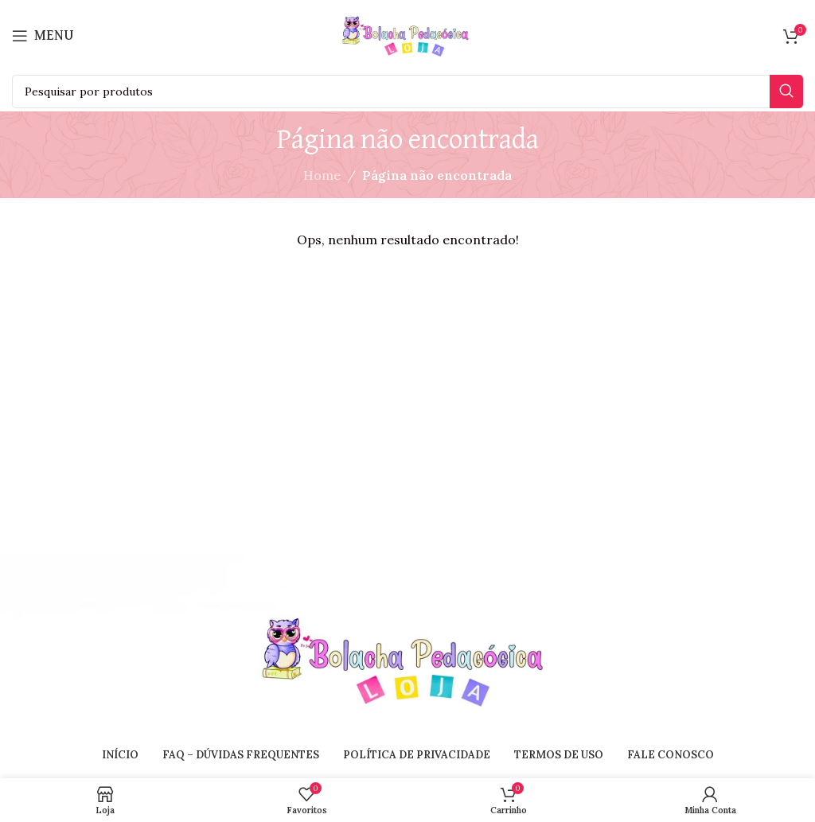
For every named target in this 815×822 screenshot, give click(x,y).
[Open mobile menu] (43, 36)
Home (322, 175)
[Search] (407, 91)
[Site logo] (407, 34)
